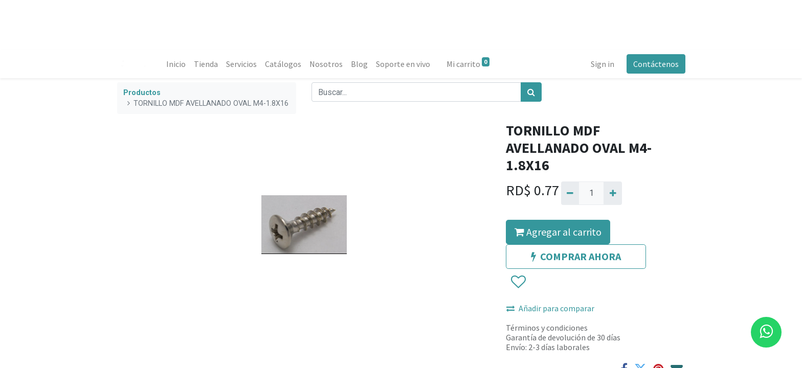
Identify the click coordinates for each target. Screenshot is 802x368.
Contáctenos (655, 64)
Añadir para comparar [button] (550, 308)
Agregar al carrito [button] (558, 231)
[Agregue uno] (612, 193)
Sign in (602, 64)
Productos (142, 92)
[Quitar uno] (570, 193)
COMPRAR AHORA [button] (576, 256)
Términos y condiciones (547, 328)
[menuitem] (176, 64)
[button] (518, 282)
